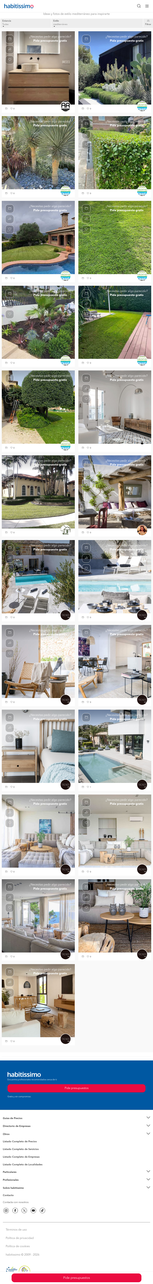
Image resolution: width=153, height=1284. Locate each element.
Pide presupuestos (76, 1278)
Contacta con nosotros (15, 1202)
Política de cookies (18, 1246)
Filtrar (148, 24)
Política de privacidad (20, 1238)
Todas (5, 25)
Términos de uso (16, 1229)
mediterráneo (60, 25)
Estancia (6, 21)
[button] (6, 109)
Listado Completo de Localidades (22, 1164)
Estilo (56, 21)
